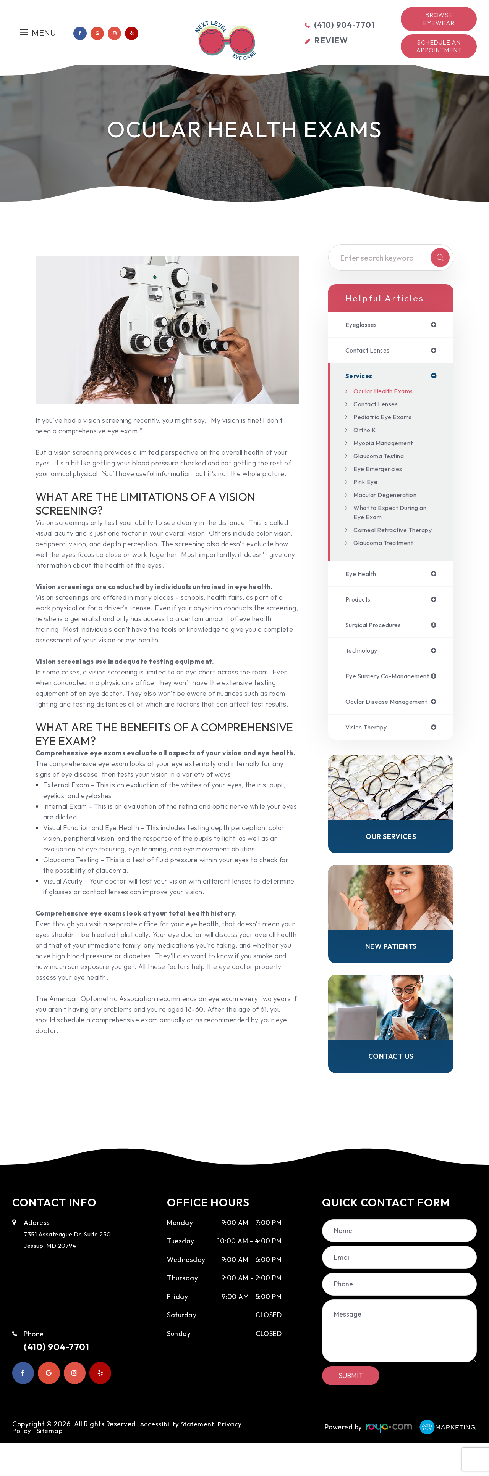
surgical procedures (377, 637)
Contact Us (391, 1088)
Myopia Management (387, 444)
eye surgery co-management (371, 693)
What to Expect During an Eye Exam (390, 514)
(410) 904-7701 (63, 1380)
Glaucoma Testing (383, 457)
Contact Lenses (378, 405)
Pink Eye (366, 483)
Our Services (391, 866)
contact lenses (370, 351)
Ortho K (366, 431)
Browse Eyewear (439, 19)
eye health (363, 585)
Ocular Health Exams (387, 392)
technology (364, 663)
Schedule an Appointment (439, 46)
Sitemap (50, 1463)
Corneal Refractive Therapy (384, 536)
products (359, 611)
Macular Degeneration (389, 496)
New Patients (391, 977)
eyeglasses (363, 325)
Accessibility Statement (178, 1456)
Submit (350, 1408)
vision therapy (369, 755)
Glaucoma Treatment (388, 553)
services (359, 377)
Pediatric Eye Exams (386, 418)
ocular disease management (369, 726)
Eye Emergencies (380, 470)
